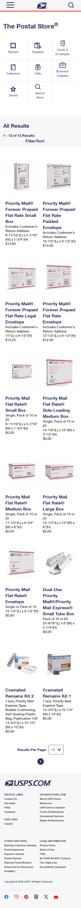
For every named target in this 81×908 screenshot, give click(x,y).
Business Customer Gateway (20, 845)
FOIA (42, 853)
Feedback (9, 811)
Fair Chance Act (48, 862)
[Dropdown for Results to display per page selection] (56, 749)
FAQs (7, 807)
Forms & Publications (52, 811)
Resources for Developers (18, 866)
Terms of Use (47, 849)
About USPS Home (50, 798)
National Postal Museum (18, 862)
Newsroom (46, 803)
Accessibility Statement (53, 866)
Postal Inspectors (14, 849)
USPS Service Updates (52, 807)
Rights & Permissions (52, 820)
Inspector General (14, 853)
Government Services (52, 816)
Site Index (9, 803)
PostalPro (9, 871)
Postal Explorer (13, 858)
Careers (8, 823)
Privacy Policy (48, 845)
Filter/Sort (34, 140)
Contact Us (10, 798)
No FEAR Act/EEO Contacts (55, 858)
